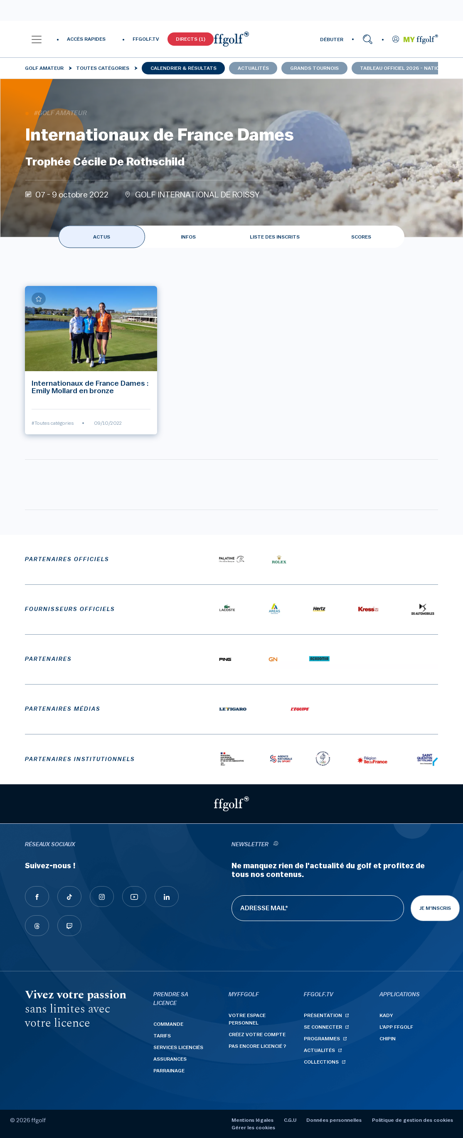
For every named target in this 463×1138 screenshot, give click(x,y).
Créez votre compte (257, 1034)
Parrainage (169, 1070)
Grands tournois (314, 68)
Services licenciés (178, 1047)
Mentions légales (252, 1120)
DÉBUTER (331, 39)
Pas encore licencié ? (257, 1046)
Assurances (170, 1059)
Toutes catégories (102, 68)
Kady (386, 1015)
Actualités (253, 68)
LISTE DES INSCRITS (275, 236)
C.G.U (290, 1120)
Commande (168, 1024)
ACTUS (101, 236)
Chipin (387, 1038)
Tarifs (162, 1035)
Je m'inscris (435, 908)
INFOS (188, 236)
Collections (321, 1061)
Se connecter (323, 1027)
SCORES (361, 236)
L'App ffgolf (396, 1027)
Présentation (323, 1015)
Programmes (322, 1038)
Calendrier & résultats (183, 68)
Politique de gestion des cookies (412, 1120)
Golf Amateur (44, 68)
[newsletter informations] (275, 844)
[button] (36, 39)
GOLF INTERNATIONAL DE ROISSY (197, 195)
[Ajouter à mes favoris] (39, 299)
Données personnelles (334, 1120)
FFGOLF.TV (146, 39)
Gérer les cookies (253, 1127)
